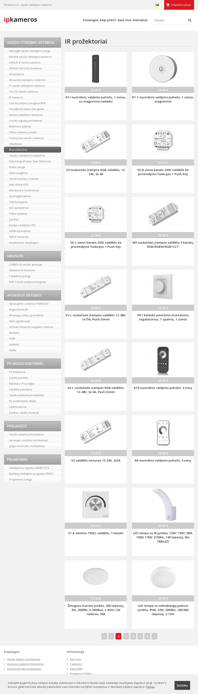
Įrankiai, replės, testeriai (24, 412)
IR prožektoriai (18, 150)
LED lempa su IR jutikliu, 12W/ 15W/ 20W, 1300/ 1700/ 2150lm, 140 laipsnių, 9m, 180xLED (163, 537)
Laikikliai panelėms (20, 389)
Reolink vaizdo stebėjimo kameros (30, 57)
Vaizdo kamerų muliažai (23, 179)
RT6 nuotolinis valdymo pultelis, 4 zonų (163, 388)
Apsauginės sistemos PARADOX (28, 303)
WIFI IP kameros (19, 237)
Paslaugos (90, 20)
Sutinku (182, 685)
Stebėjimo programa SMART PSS (29, 468)
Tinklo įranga (17, 167)
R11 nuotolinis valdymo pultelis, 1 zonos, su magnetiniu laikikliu (96, 99)
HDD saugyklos (18, 173)
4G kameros (16, 74)
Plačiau (150, 687)
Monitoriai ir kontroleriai (24, 190)
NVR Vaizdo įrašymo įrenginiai (27, 282)
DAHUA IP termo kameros (25, 62)
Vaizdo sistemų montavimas (26, 434)
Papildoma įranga (20, 276)
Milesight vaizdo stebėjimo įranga (29, 51)
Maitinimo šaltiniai (20, 126)
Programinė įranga (20, 479)
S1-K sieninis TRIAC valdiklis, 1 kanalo (95, 533)
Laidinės (14, 344)
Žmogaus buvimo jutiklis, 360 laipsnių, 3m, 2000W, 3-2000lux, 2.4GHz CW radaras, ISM (96, 610)
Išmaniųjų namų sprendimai (26, 315)
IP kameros (16, 97)
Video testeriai (18, 213)
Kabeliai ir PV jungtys (21, 383)
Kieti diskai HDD (18, 184)
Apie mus (125, 20)
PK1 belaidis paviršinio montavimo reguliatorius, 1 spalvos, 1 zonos (163, 317)
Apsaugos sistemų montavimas (28, 440)
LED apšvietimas (19, 208)
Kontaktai (140, 20)
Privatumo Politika (80, 673)
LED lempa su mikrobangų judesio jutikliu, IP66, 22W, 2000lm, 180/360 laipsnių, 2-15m (163, 610)
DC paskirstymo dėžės (22, 401)
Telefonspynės (18, 202)
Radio (12, 350)
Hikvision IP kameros (22, 270)
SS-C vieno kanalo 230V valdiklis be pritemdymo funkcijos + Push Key (96, 244)
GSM (12, 338)
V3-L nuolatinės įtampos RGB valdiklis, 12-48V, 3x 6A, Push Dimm (95, 390)
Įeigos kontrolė (18, 309)
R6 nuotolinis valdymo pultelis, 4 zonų (163, 460)
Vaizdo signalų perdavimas (25, 120)
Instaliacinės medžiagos (23, 242)
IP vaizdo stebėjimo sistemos (27, 86)
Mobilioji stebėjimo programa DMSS (31, 473)
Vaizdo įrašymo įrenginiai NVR (27, 103)
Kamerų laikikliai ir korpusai (26, 115)
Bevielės (14, 333)
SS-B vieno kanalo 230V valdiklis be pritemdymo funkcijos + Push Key (163, 172)
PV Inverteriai (17, 372)
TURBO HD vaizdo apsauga (25, 264)
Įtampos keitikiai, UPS (22, 225)
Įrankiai (13, 219)
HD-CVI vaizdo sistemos (23, 91)
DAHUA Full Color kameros (25, 68)
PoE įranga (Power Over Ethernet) (29, 161)
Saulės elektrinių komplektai (26, 395)
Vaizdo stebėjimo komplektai (27, 155)
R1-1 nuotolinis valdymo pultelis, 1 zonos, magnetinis (163, 99)
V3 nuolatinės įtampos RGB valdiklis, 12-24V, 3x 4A (96, 172)
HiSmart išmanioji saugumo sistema (31, 327)
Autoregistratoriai (20, 196)
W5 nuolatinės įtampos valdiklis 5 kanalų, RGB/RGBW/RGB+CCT (163, 244)
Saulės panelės (18, 378)
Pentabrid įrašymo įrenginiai (26, 109)
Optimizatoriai (17, 407)
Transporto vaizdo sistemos (26, 138)
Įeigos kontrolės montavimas (27, 446)
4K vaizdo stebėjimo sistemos (27, 80)
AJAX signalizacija (19, 321)
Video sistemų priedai (22, 132)
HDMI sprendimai (20, 231)
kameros (20, 19)
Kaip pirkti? (108, 20)
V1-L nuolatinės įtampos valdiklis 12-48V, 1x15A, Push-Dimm (95, 317)
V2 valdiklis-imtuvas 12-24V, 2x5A (96, 460)
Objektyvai (15, 144)
